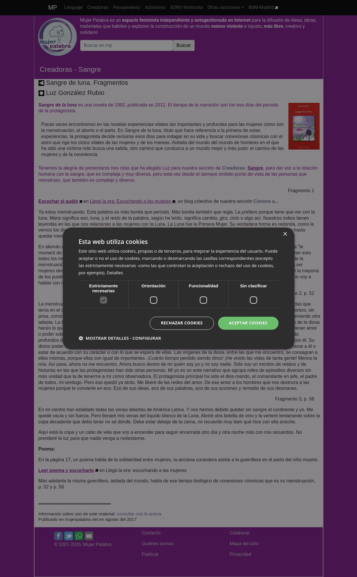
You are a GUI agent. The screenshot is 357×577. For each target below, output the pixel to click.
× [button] (285, 234)
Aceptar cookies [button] (248, 323)
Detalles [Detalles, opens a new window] (115, 272)
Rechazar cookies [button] (182, 323)
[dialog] (178, 288)
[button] (120, 338)
